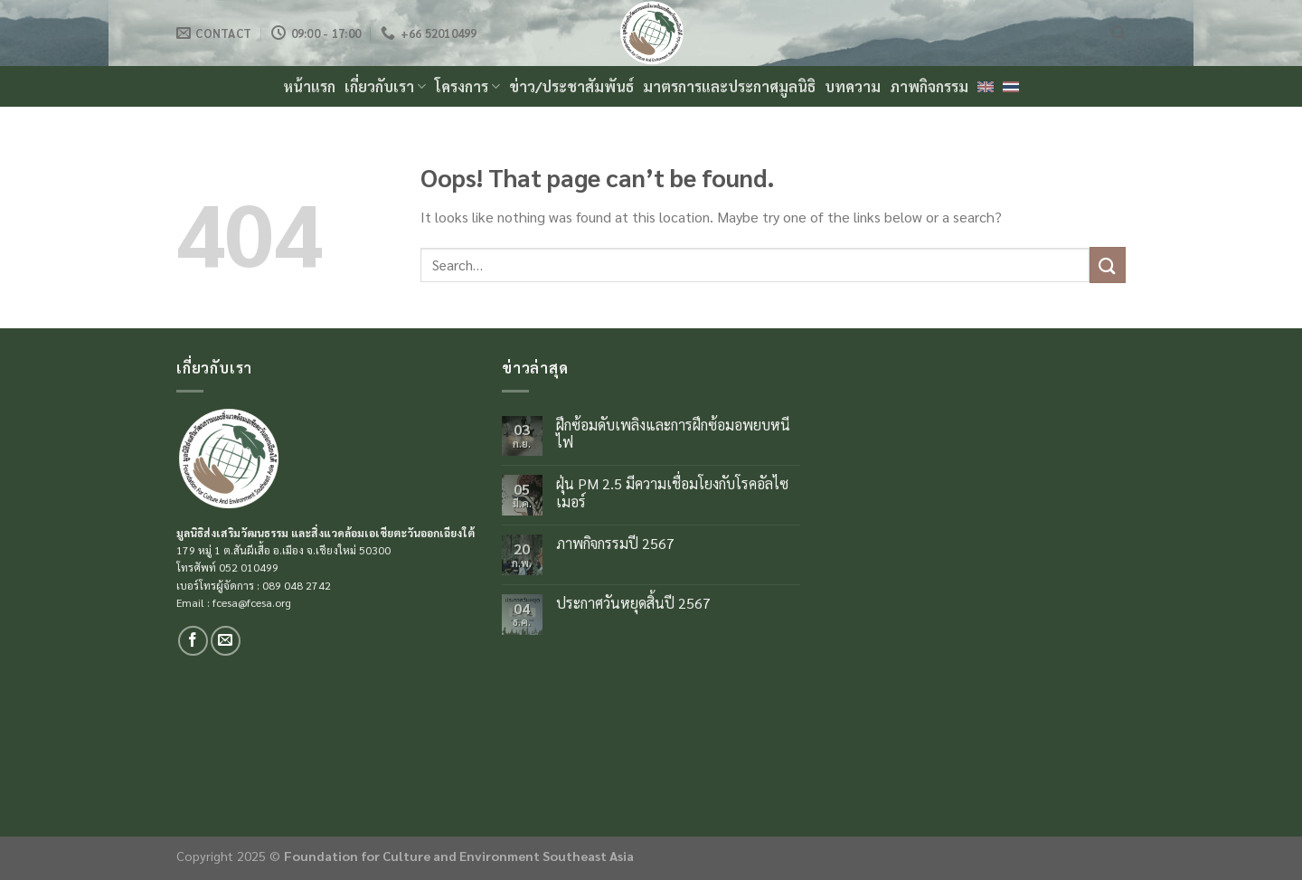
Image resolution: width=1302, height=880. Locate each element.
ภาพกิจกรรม (929, 86)
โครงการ (467, 86)
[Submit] (1108, 264)
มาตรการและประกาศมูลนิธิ (729, 86)
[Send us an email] (226, 641)
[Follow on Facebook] (193, 641)
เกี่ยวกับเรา (385, 86)
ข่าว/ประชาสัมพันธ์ (571, 86)
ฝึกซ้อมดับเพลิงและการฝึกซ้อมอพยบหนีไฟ (673, 433)
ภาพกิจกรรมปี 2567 (615, 543)
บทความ (853, 86)
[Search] (1118, 33)
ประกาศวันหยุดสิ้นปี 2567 (633, 602)
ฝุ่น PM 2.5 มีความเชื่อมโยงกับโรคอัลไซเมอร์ (672, 492)
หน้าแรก (309, 86)
